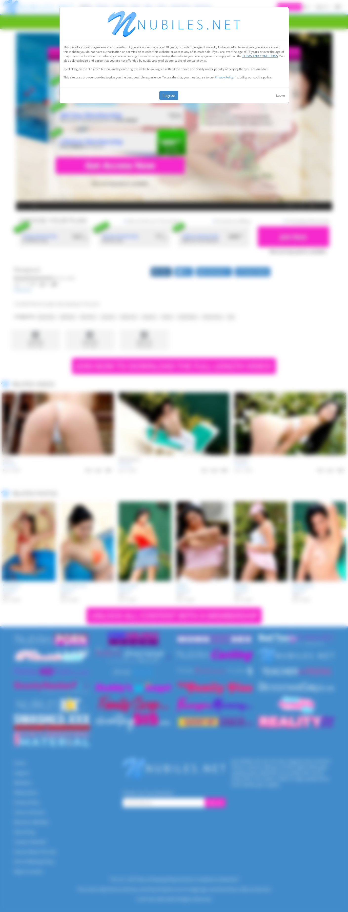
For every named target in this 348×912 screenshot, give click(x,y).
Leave (280, 95)
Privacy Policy (224, 77)
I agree (169, 95)
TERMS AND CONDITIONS (260, 56)
